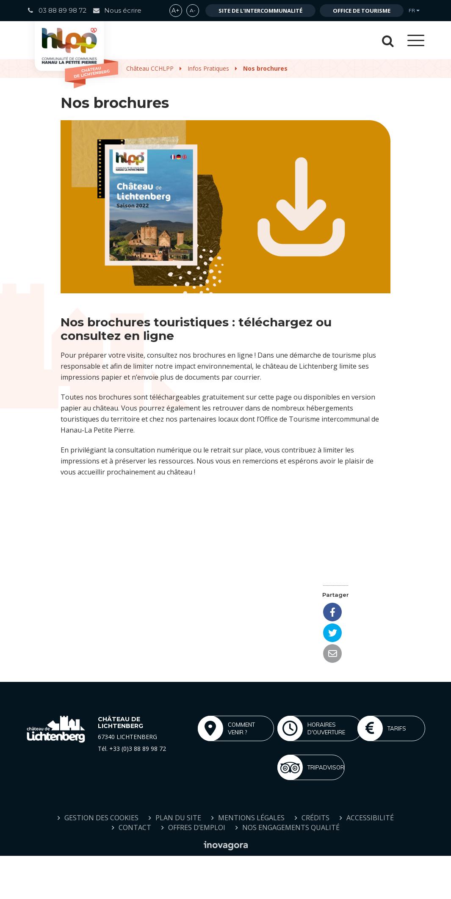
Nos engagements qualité (291, 827)
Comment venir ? (226, 728)
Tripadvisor (310, 767)
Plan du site (178, 817)
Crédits (315, 817)
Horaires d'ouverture (311, 728)
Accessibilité (370, 817)
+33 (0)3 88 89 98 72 (137, 749)
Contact (135, 827)
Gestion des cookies (101, 817)
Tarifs (381, 728)
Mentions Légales (251, 817)
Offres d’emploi (196, 827)
